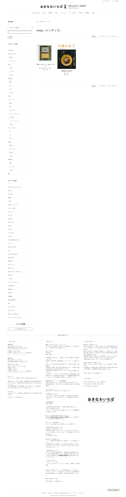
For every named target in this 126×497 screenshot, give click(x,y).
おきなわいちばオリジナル (14, 187)
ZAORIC (10, 236)
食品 (93, 12)
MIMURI (10, 292)
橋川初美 (10, 261)
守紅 (9, 303)
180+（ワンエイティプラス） (15, 317)
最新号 (11, 57)
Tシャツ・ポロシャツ (14, 113)
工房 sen (10, 225)
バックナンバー (13, 61)
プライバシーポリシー (73, 493)
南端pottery (10, 289)
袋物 (10, 103)
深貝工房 (10, 275)
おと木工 (10, 215)
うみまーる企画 (12, 208)
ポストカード (12, 149)
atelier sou (10, 190)
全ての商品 (10, 50)
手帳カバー (12, 145)
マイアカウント (106, 1)
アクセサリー (12, 110)
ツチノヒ (10, 243)
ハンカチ (11, 71)
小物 (56, 12)
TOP (37, 21)
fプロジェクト (11, 211)
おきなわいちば (35, 12)
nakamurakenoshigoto (13, 254)
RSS (80, 493)
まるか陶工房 (11, 285)
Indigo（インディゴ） (45, 21)
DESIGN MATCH (12, 247)
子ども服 (11, 117)
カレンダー (12, 166)
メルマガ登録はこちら (20, 329)
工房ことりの (11, 222)
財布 (10, 106)
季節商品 (87, 12)
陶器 (10, 82)
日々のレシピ (11, 264)
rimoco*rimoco (11, 310)
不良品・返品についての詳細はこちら (93, 373)
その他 (11, 75)
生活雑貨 (50, 12)
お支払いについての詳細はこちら (16, 397)
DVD (10, 138)
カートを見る (115, 1)
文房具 (80, 12)
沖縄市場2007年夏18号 (66, 71)
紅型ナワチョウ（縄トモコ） (15, 271)
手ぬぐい (11, 68)
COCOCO (10, 229)
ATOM (83, 493)
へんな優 (10, 278)
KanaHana (10, 218)
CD (10, 135)
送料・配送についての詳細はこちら (54, 481)
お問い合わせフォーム (16, 387)
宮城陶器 (10, 296)
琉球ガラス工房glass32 (13, 314)
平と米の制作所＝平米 (13, 240)
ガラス (11, 85)
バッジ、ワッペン (13, 120)
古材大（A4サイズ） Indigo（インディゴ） (45, 65)
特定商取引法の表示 (64, 493)
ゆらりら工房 (11, 307)
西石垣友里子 (11, 257)
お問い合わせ (44, 493)
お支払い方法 (51, 493)
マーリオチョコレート (13, 282)
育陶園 (9, 197)
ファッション (63, 12)
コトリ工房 (10, 233)
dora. (9, 250)
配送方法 (57, 493)
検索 (10, 37)
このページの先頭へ (113, 490)
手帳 (10, 163)
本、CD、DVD (72, 12)
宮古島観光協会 (12, 300)
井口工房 (10, 194)
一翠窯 (9, 201)
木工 (10, 89)
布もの (43, 12)
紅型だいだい (11, 268)
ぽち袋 (11, 152)
